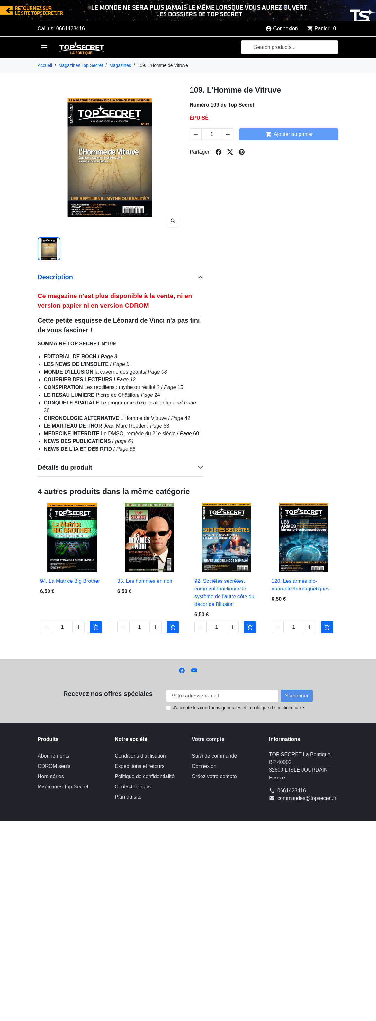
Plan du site (128, 797)
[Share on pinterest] (242, 152)
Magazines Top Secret (63, 786)
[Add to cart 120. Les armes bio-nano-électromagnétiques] (327, 627)
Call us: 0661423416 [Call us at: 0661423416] (61, 28)
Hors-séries (51, 776)
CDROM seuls (54, 766)
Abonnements (53, 756)
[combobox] (289, 47)
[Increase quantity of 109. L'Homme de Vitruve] (228, 134)
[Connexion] (282, 28)
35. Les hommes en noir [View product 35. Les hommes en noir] (145, 581)
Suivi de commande (214, 756)
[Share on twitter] (230, 152)
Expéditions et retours (140, 766)
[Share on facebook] (218, 152)
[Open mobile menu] (44, 47)
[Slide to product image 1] (49, 248)
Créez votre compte (214, 776)
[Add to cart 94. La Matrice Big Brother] (96, 627)
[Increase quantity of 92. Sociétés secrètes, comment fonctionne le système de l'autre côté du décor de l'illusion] (233, 627)
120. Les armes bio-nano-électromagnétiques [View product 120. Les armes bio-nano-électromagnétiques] (301, 584)
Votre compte (208, 739)
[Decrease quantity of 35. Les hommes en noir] (123, 627)
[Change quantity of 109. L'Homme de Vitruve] (211, 134)
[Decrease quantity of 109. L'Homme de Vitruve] (196, 134)
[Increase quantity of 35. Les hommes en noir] (155, 627)
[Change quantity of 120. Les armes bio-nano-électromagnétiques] (293, 627)
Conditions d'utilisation (140, 756)
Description (55, 276)
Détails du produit (65, 467)
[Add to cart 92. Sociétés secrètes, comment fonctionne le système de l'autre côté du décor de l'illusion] (250, 627)
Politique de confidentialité (145, 776)
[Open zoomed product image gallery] (173, 221)
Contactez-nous (133, 786)
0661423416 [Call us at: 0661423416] (291, 790)
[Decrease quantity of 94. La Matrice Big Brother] (46, 627)
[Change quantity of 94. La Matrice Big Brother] (62, 627)
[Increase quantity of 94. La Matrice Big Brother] (78, 627)
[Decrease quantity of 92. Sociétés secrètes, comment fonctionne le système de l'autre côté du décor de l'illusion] (200, 627)
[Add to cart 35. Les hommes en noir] (173, 627)
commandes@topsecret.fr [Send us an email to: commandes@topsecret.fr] (306, 798)
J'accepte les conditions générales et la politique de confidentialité (238, 707)
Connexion (204, 766)
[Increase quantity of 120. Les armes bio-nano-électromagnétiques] (310, 627)
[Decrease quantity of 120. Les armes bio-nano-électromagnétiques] (278, 627)
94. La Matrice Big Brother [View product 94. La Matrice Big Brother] (70, 581)
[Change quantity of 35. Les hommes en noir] (139, 627)
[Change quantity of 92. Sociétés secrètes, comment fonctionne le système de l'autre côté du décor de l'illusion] (216, 627)
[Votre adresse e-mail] (222, 696)
